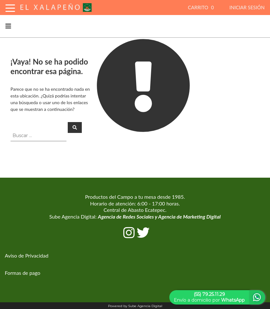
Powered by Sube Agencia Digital (135, 306)
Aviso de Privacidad (26, 255)
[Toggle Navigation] (10, 7)
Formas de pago (22, 273)
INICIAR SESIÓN (247, 7)
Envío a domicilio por (209, 297)
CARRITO (201, 7)
